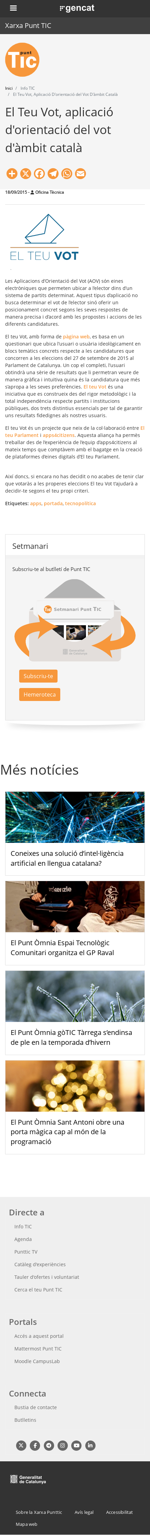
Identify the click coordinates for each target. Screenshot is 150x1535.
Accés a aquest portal (39, 1336)
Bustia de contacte (35, 1407)
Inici (9, 88)
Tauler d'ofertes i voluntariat (46, 1277)
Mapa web (27, 1524)
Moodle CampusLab (37, 1361)
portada (53, 503)
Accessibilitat (119, 1512)
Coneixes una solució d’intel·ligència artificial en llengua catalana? (67, 858)
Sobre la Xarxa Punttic (39, 1512)
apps (35, 503)
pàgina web (76, 336)
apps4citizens (59, 435)
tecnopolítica (80, 503)
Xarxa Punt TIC (28, 25)
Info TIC (23, 1226)
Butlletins (25, 1420)
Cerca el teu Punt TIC (38, 1289)
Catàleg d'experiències (40, 1264)
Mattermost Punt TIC (38, 1348)
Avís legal (84, 1512)
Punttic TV (25, 1251)
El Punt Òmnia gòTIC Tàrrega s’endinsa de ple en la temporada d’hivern (71, 1037)
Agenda (23, 1239)
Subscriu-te (38, 676)
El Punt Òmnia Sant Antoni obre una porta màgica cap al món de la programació (67, 1131)
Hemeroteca (40, 694)
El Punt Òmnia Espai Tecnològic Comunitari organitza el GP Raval (62, 947)
